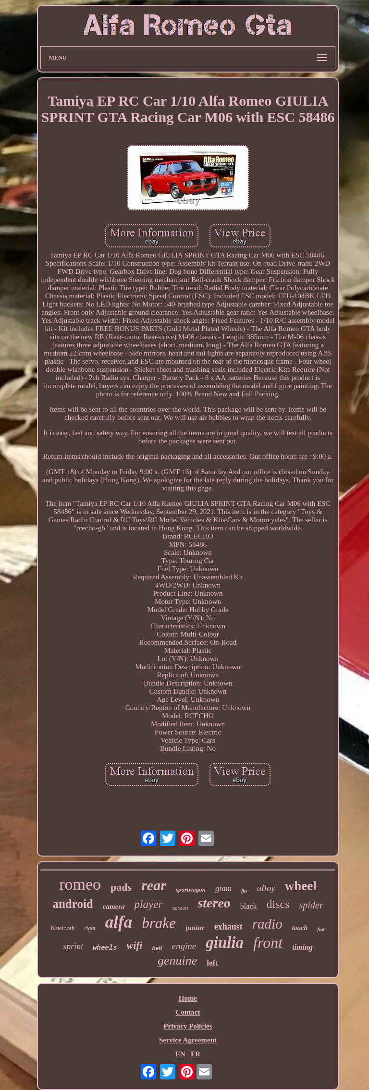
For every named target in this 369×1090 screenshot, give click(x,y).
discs (278, 904)
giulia (225, 942)
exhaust (228, 926)
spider (311, 905)
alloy (266, 888)
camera (114, 906)
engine (184, 946)
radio (267, 923)
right (89, 928)
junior (195, 927)
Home (188, 998)
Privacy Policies (187, 1026)
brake (159, 923)
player (149, 904)
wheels (105, 948)
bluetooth (62, 927)
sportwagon (191, 889)
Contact (188, 1012)
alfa (118, 922)
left (212, 963)
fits (244, 891)
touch (300, 927)
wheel (301, 886)
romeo (80, 884)
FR (195, 1054)
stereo (213, 902)
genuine (177, 961)
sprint (73, 946)
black (248, 906)
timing (302, 947)
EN (180, 1054)
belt (157, 948)
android (72, 903)
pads (121, 887)
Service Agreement (188, 1040)
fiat (320, 929)
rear (153, 885)
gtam (223, 888)
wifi (135, 945)
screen (180, 908)
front (268, 942)
